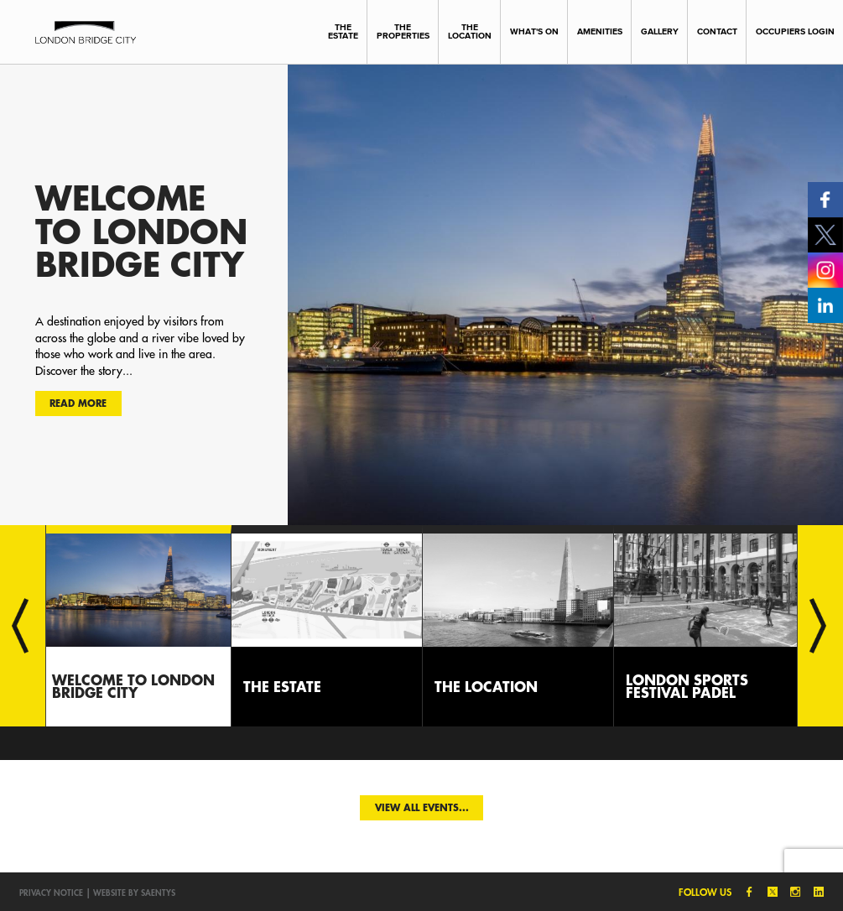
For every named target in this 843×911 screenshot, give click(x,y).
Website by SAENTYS (134, 892)
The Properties (403, 32)
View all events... (422, 807)
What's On (534, 31)
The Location (470, 32)
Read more (78, 403)
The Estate (343, 32)
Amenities (599, 31)
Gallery (660, 31)
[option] (421, 294)
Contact (717, 31)
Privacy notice (51, 892)
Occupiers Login (795, 31)
